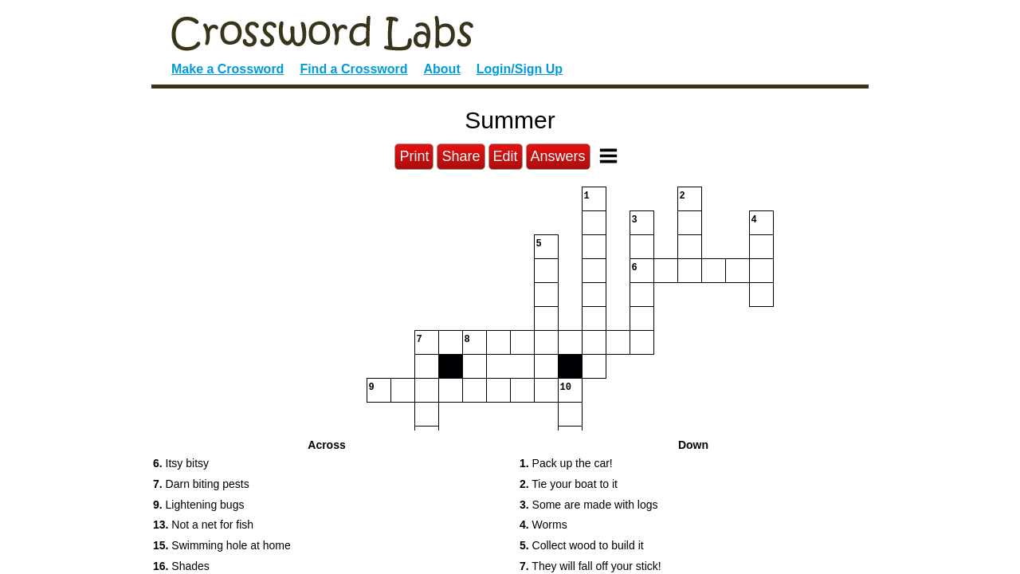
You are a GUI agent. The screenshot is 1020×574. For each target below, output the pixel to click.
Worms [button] (543, 524)
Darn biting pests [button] (201, 484)
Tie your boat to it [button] (569, 484)
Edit (505, 156)
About (442, 69)
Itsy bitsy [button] (181, 463)
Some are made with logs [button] (589, 504)
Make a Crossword (227, 69)
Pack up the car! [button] (566, 463)
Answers (558, 156)
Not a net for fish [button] (203, 524)
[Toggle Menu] (608, 156)
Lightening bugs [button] (198, 504)
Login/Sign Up (520, 69)
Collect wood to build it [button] (582, 545)
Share (460, 156)
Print (414, 156)
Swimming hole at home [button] (222, 545)
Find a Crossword (353, 69)
